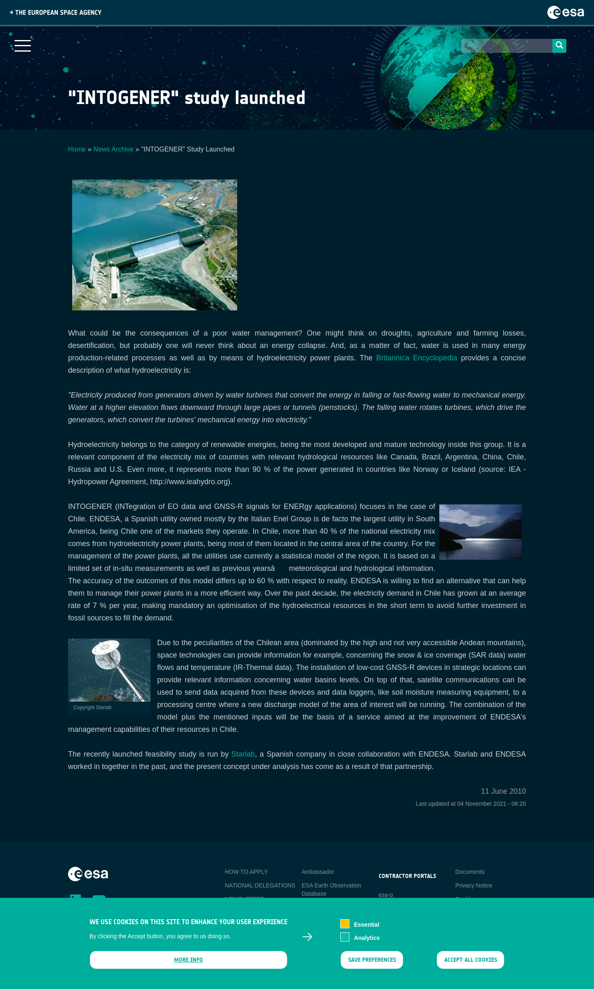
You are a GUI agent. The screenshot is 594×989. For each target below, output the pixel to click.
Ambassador (318, 871)
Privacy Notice (473, 885)
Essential (366, 924)
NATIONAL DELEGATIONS (260, 885)
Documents (470, 871)
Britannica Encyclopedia (416, 358)
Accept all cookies (470, 960)
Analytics (367, 938)
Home (77, 149)
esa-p (386, 895)
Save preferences (372, 960)
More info (188, 960)
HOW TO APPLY (246, 871)
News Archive (114, 149)
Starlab (243, 754)
